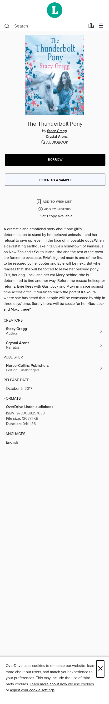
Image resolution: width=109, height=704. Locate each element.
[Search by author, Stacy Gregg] (54, 331)
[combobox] (45, 26)
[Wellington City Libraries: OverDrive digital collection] (54, 10)
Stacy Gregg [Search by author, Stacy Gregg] (57, 131)
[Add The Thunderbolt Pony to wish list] (54, 201)
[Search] (7, 26)
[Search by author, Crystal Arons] (54, 345)
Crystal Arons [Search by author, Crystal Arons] (57, 137)
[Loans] (91, 27)
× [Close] (100, 669)
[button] (55, 160)
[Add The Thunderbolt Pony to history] (55, 209)
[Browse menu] (101, 26)
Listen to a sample (55, 180)
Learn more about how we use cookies (62, 684)
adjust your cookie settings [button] (32, 690)
